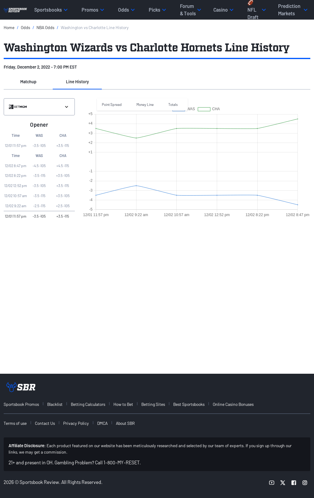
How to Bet (123, 404)
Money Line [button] (145, 104)
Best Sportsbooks (189, 404)
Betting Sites (153, 404)
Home (9, 27)
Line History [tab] (77, 81)
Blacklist (55, 404)
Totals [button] (173, 104)
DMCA (102, 423)
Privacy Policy (76, 423)
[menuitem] (25, 404)
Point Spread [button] (112, 104)
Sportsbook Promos (21, 404)
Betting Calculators (88, 404)
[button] (28, 82)
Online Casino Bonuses (233, 404)
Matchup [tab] (28, 81)
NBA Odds (45, 27)
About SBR (125, 423)
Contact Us (45, 423)
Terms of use (15, 423)
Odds (25, 27)
